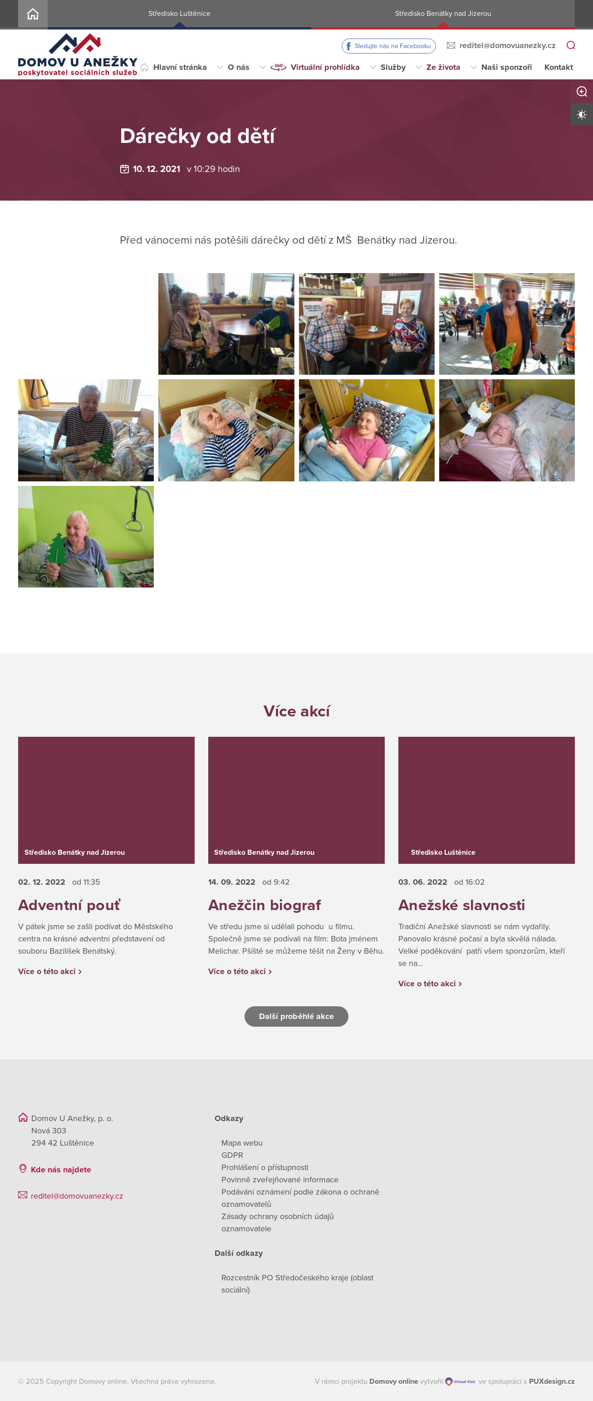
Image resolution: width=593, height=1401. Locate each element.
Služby (393, 67)
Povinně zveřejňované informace (279, 1180)
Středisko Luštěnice (179, 13)
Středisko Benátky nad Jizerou (443, 13)
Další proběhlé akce (296, 1016)
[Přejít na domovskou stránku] (77, 54)
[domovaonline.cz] (393, 1381)
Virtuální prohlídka (325, 67)
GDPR (232, 1155)
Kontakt (558, 67)
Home (33, 14)
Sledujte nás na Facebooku (393, 46)
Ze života (443, 67)
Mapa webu (242, 1143)
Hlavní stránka (180, 67)
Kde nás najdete (61, 1170)
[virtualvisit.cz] (460, 1381)
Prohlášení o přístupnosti (265, 1167)
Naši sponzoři (506, 67)
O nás (239, 67)
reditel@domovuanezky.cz (508, 45)
